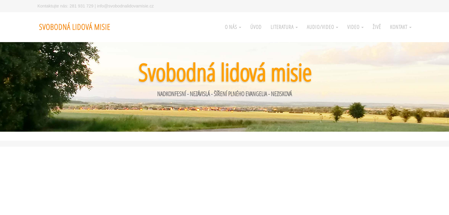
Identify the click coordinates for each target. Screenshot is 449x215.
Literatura (284, 27)
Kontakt (401, 27)
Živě (377, 27)
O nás (233, 27)
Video (355, 27)
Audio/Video (322, 27)
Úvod (256, 27)
